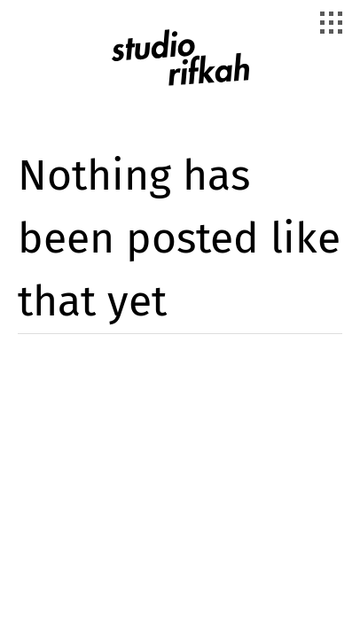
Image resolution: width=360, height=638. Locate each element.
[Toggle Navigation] (333, 25)
